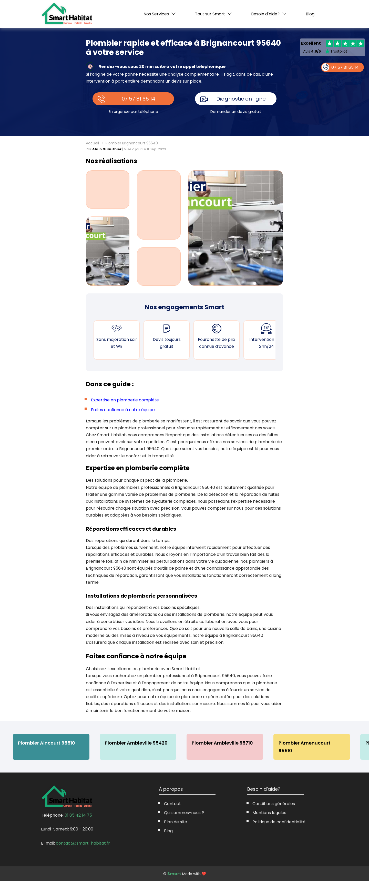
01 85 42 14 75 (78, 815)
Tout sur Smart (210, 14)
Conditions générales (273, 804)
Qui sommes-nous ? (184, 813)
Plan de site (175, 822)
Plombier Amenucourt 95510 (312, 743)
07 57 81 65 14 (139, 98)
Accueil (92, 143)
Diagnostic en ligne (241, 98)
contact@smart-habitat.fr (83, 843)
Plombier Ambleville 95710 (222, 743)
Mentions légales (269, 813)
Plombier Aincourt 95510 (46, 743)
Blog (310, 14)
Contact (172, 804)
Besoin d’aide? (265, 14)
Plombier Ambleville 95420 (136, 743)
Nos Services (156, 14)
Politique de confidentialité (278, 822)
